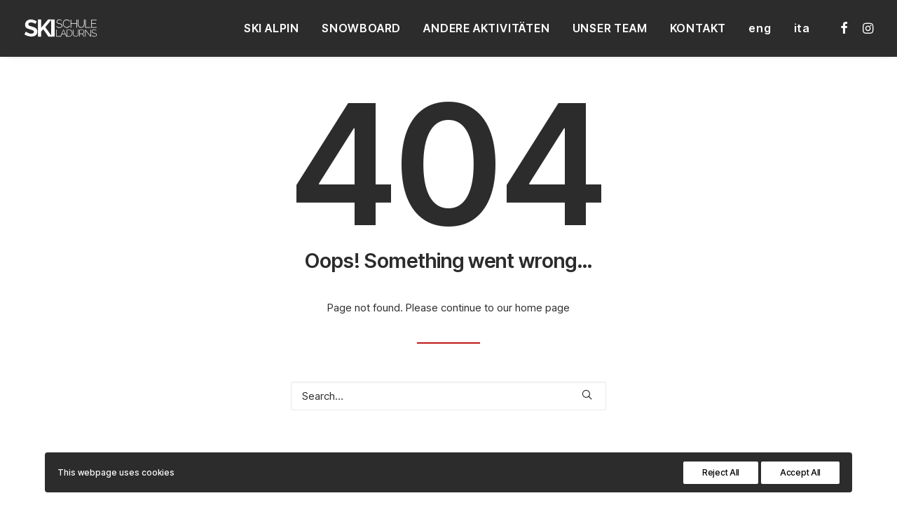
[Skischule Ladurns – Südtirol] (60, 28)
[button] (844, 28)
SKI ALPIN (271, 28)
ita (802, 28)
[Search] (448, 396)
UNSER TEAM (610, 28)
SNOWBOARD (361, 28)
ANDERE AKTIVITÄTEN (486, 28)
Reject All (720, 472)
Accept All (800, 472)
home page (542, 307)
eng (759, 28)
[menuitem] (271, 28)
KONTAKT (698, 28)
